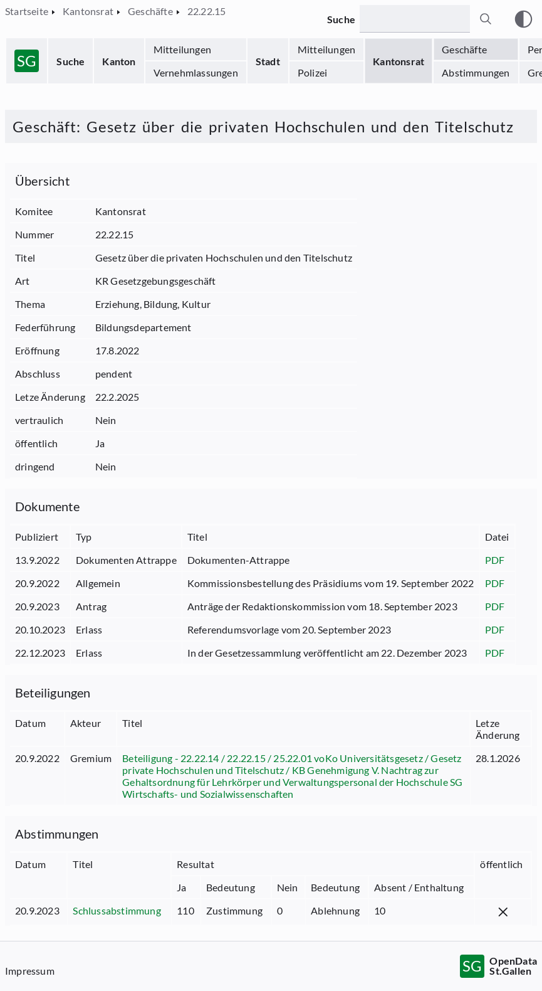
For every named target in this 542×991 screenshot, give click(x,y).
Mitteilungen (182, 49)
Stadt (268, 61)
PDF (495, 560)
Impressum (30, 971)
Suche (70, 61)
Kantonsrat (398, 61)
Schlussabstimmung (116, 910)
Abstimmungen (475, 72)
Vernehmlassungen (196, 72)
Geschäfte (464, 49)
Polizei (312, 72)
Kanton (118, 61)
